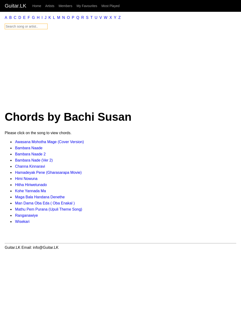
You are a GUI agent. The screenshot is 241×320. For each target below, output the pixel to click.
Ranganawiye (26, 215)
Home (36, 6)
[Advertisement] (120, 70)
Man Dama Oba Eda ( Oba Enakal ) (45, 203)
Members (65, 6)
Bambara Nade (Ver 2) (34, 160)
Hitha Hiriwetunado (31, 185)
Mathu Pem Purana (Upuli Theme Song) (48, 209)
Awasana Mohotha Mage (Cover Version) (49, 142)
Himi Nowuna (26, 179)
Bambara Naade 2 (30, 154)
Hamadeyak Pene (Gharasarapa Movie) (48, 172)
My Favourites (86, 6)
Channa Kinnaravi (30, 166)
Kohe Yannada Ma (30, 191)
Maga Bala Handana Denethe (40, 197)
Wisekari (22, 222)
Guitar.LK (15, 6)
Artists (49, 6)
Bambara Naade (29, 148)
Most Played (110, 6)
